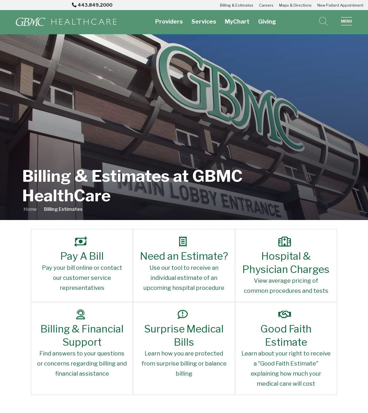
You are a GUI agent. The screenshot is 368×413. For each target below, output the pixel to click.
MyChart (237, 18)
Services (204, 18)
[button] (346, 21)
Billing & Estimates (236, 5)
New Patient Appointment (340, 5)
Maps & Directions (295, 5)
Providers (169, 18)
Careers (266, 5)
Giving (267, 18)
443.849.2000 (92, 5)
